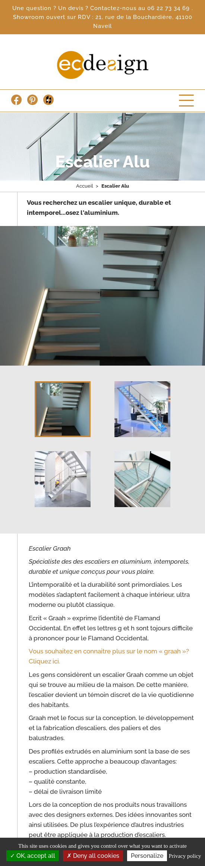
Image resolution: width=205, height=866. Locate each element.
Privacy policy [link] (184, 856)
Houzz (48, 100)
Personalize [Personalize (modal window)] (147, 855)
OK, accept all (32, 855)
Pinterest (32, 100)
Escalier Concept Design (102, 65)
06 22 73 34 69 (169, 8)
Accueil (84, 186)
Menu (186, 100)
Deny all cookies (93, 855)
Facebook (16, 100)
